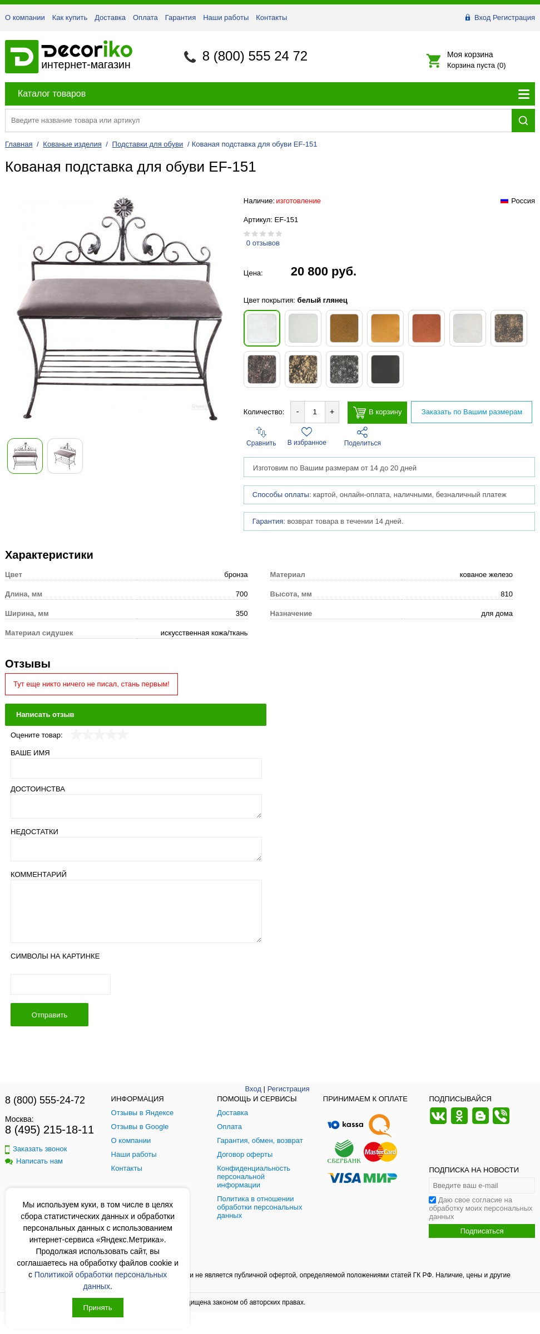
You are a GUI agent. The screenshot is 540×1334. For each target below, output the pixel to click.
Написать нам (34, 1161)
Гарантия (180, 17)
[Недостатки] (136, 849)
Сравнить (261, 437)
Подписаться (482, 1231)
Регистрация (514, 17)
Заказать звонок (36, 1149)
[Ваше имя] (136, 768)
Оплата (145, 17)
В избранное (307, 437)
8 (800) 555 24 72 (255, 55)
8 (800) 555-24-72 (45, 1100)
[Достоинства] (136, 806)
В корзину (377, 412)
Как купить (69, 17)
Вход (482, 17)
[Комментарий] (136, 911)
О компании (25, 17)
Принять (97, 1307)
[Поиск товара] (258, 120)
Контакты (271, 17)
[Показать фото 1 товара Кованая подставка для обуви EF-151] (25, 456)
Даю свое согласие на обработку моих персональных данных (480, 1208)
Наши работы (226, 17)
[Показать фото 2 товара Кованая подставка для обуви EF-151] (65, 456)
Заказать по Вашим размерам (472, 412)
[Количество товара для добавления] (315, 412)
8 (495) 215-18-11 (49, 1130)
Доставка (110, 17)
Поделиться (362, 437)
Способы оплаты (280, 494)
